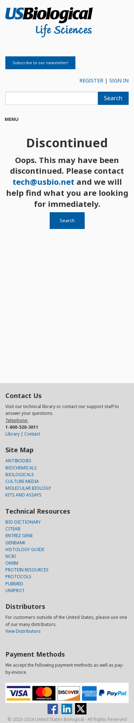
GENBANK (15, 543)
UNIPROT (15, 590)
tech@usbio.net (43, 181)
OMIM (11, 563)
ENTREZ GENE (19, 536)
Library (12, 434)
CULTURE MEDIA (22, 481)
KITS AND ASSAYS (23, 495)
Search (113, 98)
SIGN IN (119, 80)
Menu (12, 119)
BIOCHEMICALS (21, 468)
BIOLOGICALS (19, 475)
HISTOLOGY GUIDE (24, 549)
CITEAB (12, 529)
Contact (32, 434)
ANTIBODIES (18, 461)
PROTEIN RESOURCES (27, 570)
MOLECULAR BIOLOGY (28, 488)
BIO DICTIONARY (23, 522)
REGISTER (91, 80)
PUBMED (14, 584)
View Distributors (23, 631)
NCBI (10, 556)
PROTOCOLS (18, 577)
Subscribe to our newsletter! (40, 62)
